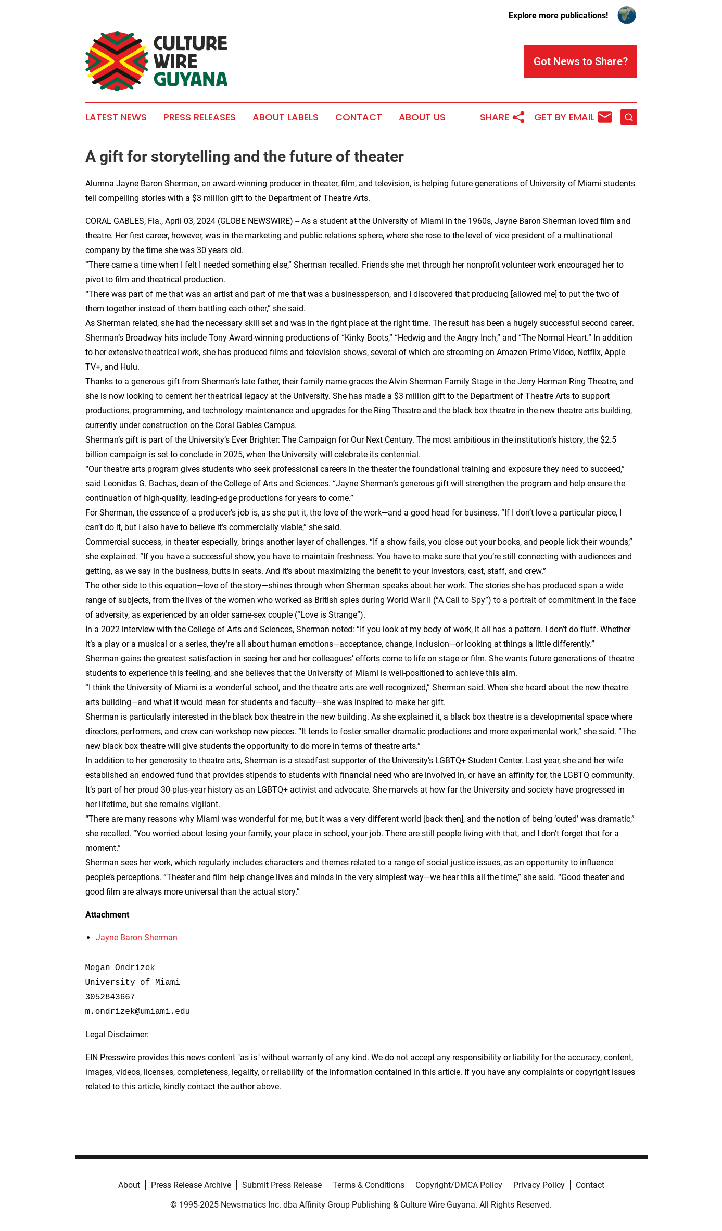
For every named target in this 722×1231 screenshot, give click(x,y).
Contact (358, 117)
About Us (422, 117)
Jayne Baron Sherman (137, 938)
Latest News (116, 117)
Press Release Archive (191, 1185)
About (129, 1185)
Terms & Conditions (368, 1185)
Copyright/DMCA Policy (458, 1185)
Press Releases (199, 117)
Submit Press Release (282, 1185)
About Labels (285, 117)
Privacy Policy (539, 1185)
